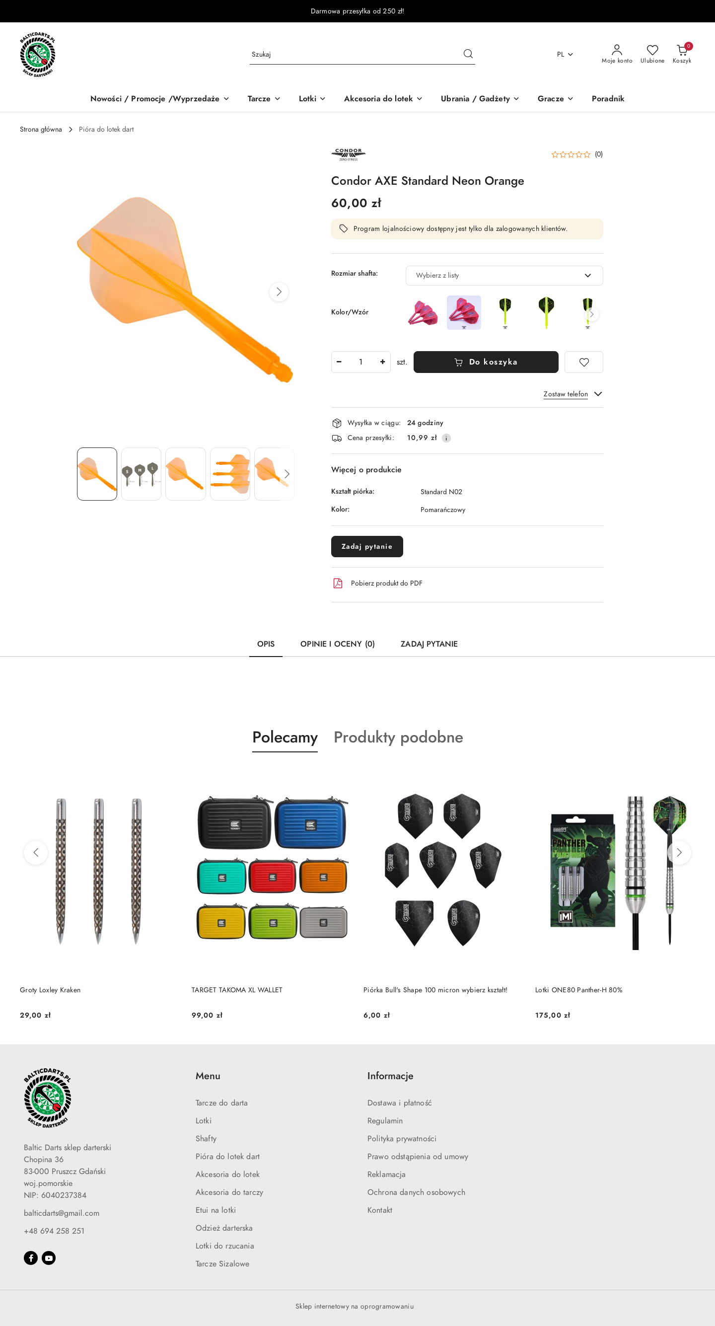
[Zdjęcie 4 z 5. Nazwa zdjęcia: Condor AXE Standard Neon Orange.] (230, 474)
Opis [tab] (266, 644)
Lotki (204, 1120)
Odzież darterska (224, 1228)
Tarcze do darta (222, 1103)
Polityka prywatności (401, 1138)
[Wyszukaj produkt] (362, 54)
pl (565, 54)
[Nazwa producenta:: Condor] (348, 153)
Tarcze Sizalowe (222, 1263)
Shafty (206, 1138)
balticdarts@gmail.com (61, 1213)
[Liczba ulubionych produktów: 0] (653, 54)
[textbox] (492, 275)
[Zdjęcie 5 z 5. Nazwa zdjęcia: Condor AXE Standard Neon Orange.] (274, 474)
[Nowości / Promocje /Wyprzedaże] (160, 99)
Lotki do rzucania (225, 1246)
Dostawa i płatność (399, 1103)
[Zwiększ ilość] (382, 362)
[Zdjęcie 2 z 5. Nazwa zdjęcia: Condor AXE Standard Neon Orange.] (141, 474)
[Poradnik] (608, 99)
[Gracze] (556, 99)
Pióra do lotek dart (228, 1156)
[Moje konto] (617, 54)
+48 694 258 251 (54, 1231)
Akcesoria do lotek (228, 1174)
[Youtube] (49, 1258)
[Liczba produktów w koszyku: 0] (682, 54)
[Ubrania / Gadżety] (480, 99)
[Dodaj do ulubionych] (584, 362)
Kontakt (379, 1210)
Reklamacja (386, 1174)
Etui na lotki (216, 1210)
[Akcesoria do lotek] (383, 99)
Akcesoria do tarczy (229, 1192)
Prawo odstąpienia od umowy (417, 1156)
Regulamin (385, 1120)
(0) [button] (599, 154)
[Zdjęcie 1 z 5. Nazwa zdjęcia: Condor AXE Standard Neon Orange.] (97, 474)
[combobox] (504, 276)
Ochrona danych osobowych (416, 1192)
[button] (279, 292)
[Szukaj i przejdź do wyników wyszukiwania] (468, 54)
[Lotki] (313, 99)
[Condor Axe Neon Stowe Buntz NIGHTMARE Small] (505, 312)
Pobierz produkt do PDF (377, 583)
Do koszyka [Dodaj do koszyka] (486, 362)
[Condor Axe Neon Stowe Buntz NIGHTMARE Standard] (546, 312)
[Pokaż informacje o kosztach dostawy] (446, 438)
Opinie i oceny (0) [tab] (337, 644)
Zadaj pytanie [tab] (429, 644)
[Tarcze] (264, 99)
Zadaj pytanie (367, 546)
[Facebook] (31, 1258)
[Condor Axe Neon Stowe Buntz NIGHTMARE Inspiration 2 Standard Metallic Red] (464, 312)
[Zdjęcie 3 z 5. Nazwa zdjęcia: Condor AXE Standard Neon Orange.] (185, 474)
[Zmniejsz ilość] (339, 362)
